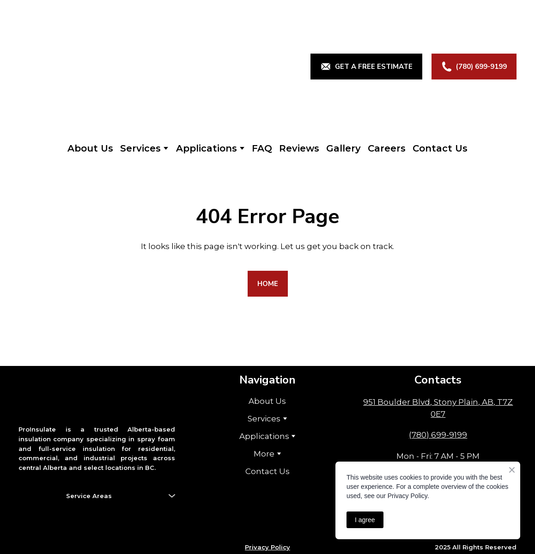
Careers (387, 148)
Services (140, 148)
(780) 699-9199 (438, 434)
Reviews (299, 148)
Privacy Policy (267, 547)
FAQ (262, 148)
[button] (366, 66)
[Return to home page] (102, 66)
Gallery (343, 148)
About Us (90, 148)
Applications (206, 148)
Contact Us (440, 148)
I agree (365, 520)
